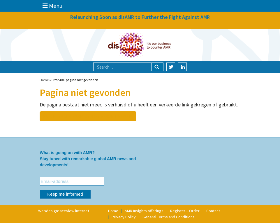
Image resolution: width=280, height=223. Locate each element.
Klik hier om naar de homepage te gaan (87, 116)
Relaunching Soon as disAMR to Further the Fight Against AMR (140, 17)
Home (44, 80)
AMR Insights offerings (144, 210)
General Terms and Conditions (168, 217)
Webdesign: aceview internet (63, 210)
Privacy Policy (124, 217)
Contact (213, 210)
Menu (52, 5)
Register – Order (185, 210)
